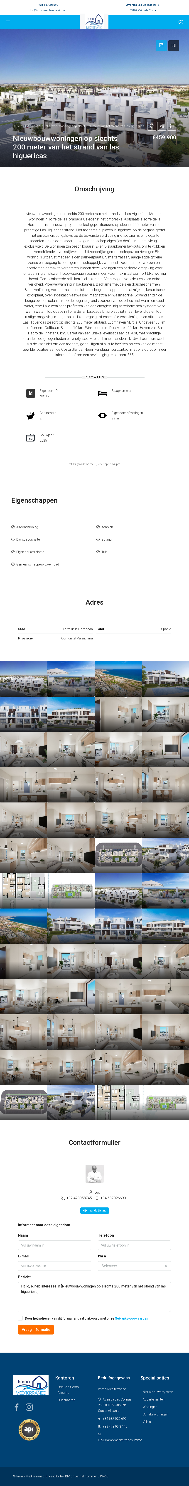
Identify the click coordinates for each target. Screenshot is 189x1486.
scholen (107, 527)
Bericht (24, 1277)
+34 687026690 (48, 5)
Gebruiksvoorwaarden (131, 1318)
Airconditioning (27, 527)
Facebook (16, 1407)
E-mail (23, 1256)
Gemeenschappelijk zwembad (37, 564)
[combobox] (134, 1266)
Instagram (29, 1407)
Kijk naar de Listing (94, 1210)
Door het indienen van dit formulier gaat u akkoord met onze (83, 1318)
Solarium (108, 539)
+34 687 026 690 (115, 1418)
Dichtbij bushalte (28, 539)
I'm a (102, 1256)
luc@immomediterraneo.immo (48, 10)
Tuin (104, 552)
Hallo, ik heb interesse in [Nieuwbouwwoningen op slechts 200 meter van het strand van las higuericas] (94, 1297)
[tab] (161, 45)
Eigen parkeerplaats (30, 552)
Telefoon (106, 1235)
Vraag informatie (36, 1329)
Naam (23, 1235)
